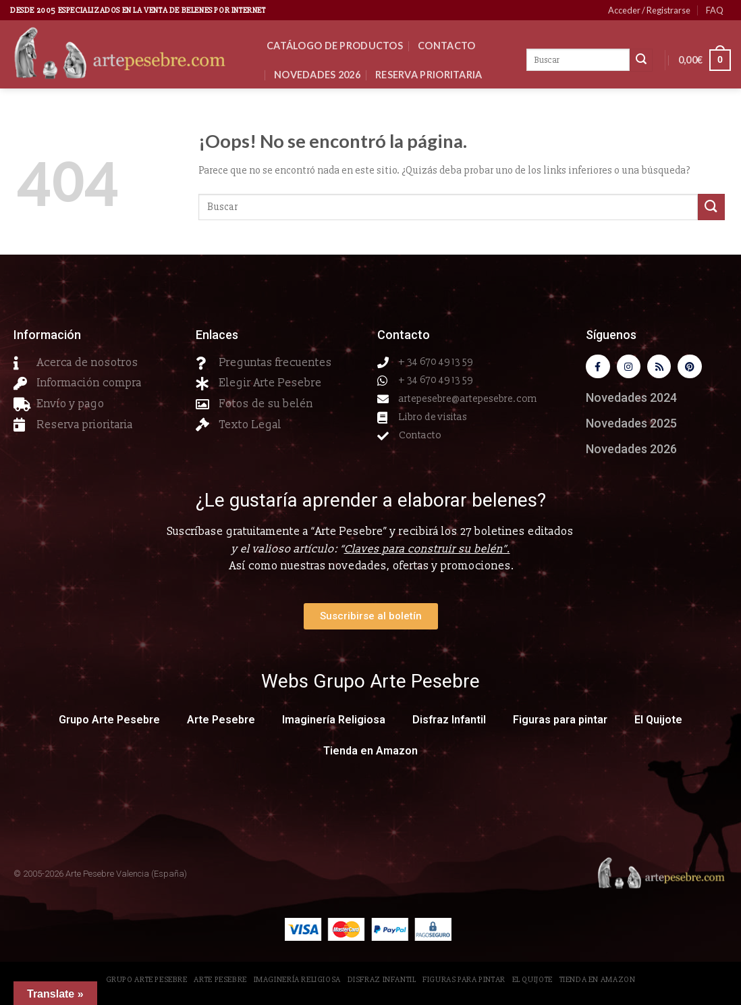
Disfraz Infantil (449, 722)
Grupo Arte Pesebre (109, 722)
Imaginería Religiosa (333, 722)
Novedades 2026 (317, 74)
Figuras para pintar (560, 722)
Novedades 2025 (631, 426)
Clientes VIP (306, 103)
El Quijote (658, 722)
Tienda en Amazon (370, 753)
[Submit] (711, 207)
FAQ (714, 10)
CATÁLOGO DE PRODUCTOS (335, 45)
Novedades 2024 (631, 400)
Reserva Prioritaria (428, 74)
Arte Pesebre (221, 722)
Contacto (446, 45)
